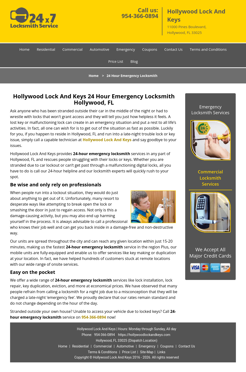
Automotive (99, 49)
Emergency (126, 49)
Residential (46, 49)
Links (161, 352)
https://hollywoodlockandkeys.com (144, 335)
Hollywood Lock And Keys (107, 139)
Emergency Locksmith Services (210, 109)
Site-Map (146, 352)
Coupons (149, 49)
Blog (134, 61)
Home (24, 49)
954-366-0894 (140, 16)
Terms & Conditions (102, 352)
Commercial (72, 49)
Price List (115, 61)
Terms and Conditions (208, 49)
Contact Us (173, 49)
